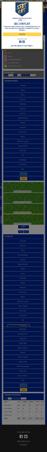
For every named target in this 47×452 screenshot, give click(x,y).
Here (24, 20)
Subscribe (22, 34)
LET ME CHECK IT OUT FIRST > (22, 46)
